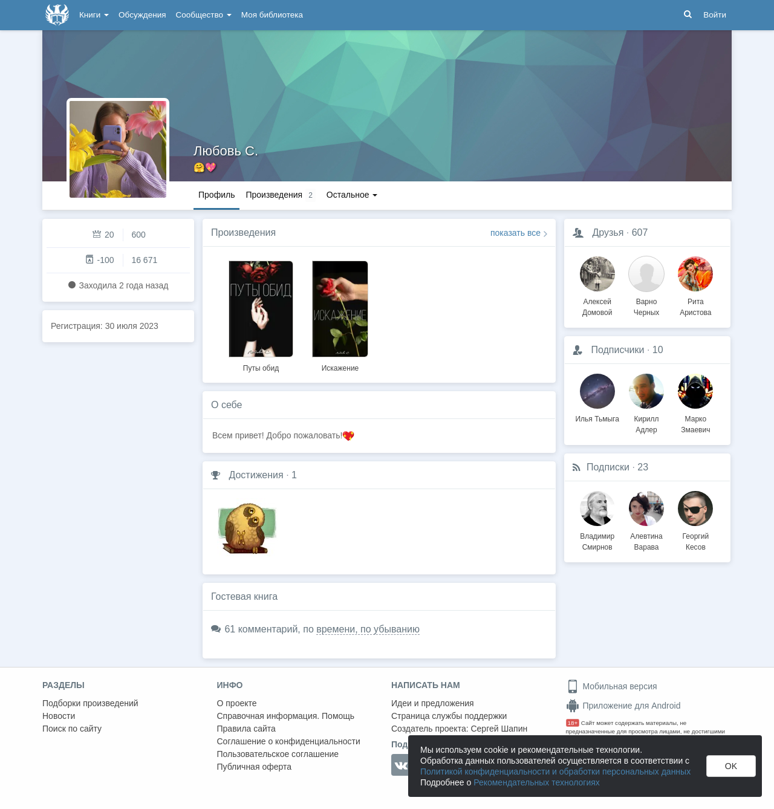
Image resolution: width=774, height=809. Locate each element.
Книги (94, 14)
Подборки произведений (90, 703)
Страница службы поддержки (449, 716)
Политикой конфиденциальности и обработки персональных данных (555, 771)
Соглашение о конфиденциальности (288, 741)
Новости (58, 716)
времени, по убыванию (368, 629)
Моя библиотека (272, 14)
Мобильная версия (611, 686)
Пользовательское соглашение (278, 754)
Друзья (607, 232)
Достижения (256, 475)
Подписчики (617, 350)
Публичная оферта (254, 767)
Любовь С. (226, 150)
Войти (714, 14)
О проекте (237, 703)
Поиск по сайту (72, 728)
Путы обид (261, 368)
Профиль (216, 195)
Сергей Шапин (498, 728)
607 (640, 232)
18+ (573, 723)
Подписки (608, 467)
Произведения (243, 232)
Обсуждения (142, 14)
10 (657, 350)
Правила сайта (246, 728)
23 (642, 467)
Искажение (340, 368)
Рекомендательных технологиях (536, 782)
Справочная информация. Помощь (286, 716)
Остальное (352, 195)
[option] (261, 314)
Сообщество (204, 14)
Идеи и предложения (432, 703)
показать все (515, 233)
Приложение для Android (623, 705)
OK (731, 766)
